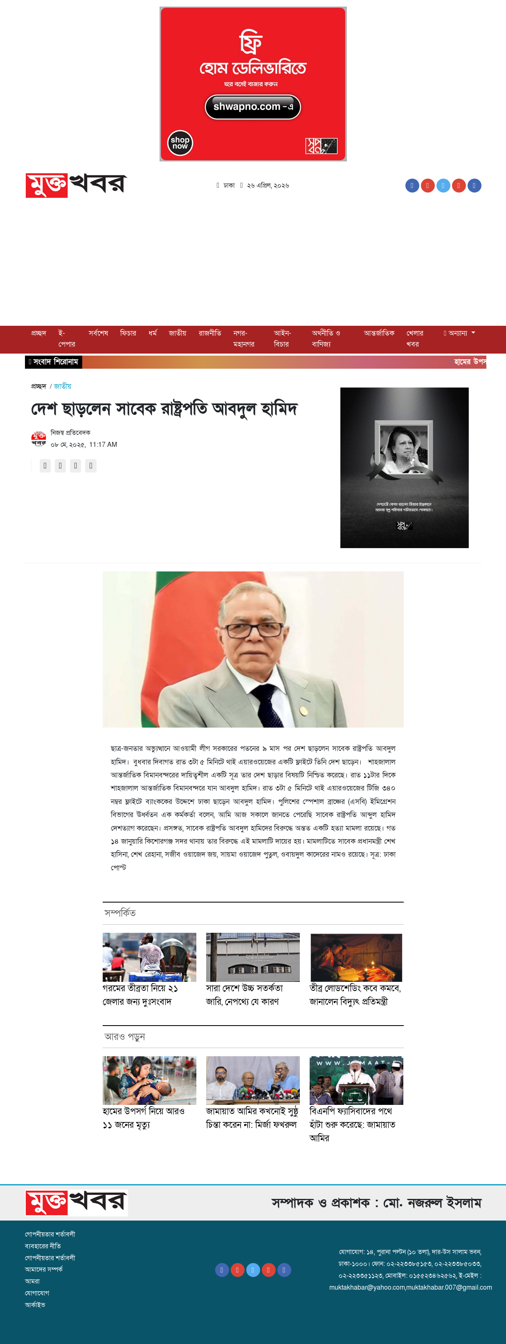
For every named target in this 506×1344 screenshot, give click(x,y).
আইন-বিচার (282, 339)
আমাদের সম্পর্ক (44, 1269)
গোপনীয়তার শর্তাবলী (50, 1234)
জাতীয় (178, 333)
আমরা (32, 1281)
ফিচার (128, 333)
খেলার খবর (415, 339)
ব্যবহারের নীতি (43, 1246)
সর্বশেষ (98, 333)
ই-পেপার (66, 339)
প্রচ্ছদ (38, 333)
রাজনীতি (210, 333)
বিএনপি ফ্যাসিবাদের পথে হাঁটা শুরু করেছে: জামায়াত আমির (353, 1125)
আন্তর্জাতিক (379, 333)
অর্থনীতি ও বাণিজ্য (326, 339)
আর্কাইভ (35, 1305)
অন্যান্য (456, 333)
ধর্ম (152, 333)
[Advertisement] (253, 264)
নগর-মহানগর (244, 339)
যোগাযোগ (37, 1293)
